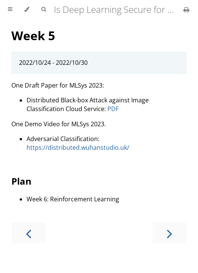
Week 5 (33, 35)
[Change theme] (26, 9)
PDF (113, 109)
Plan (21, 181)
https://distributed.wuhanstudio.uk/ (78, 147)
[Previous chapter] (28, 233)
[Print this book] (186, 9)
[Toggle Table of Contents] (10, 9)
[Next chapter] (169, 233)
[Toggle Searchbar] (43, 9)
